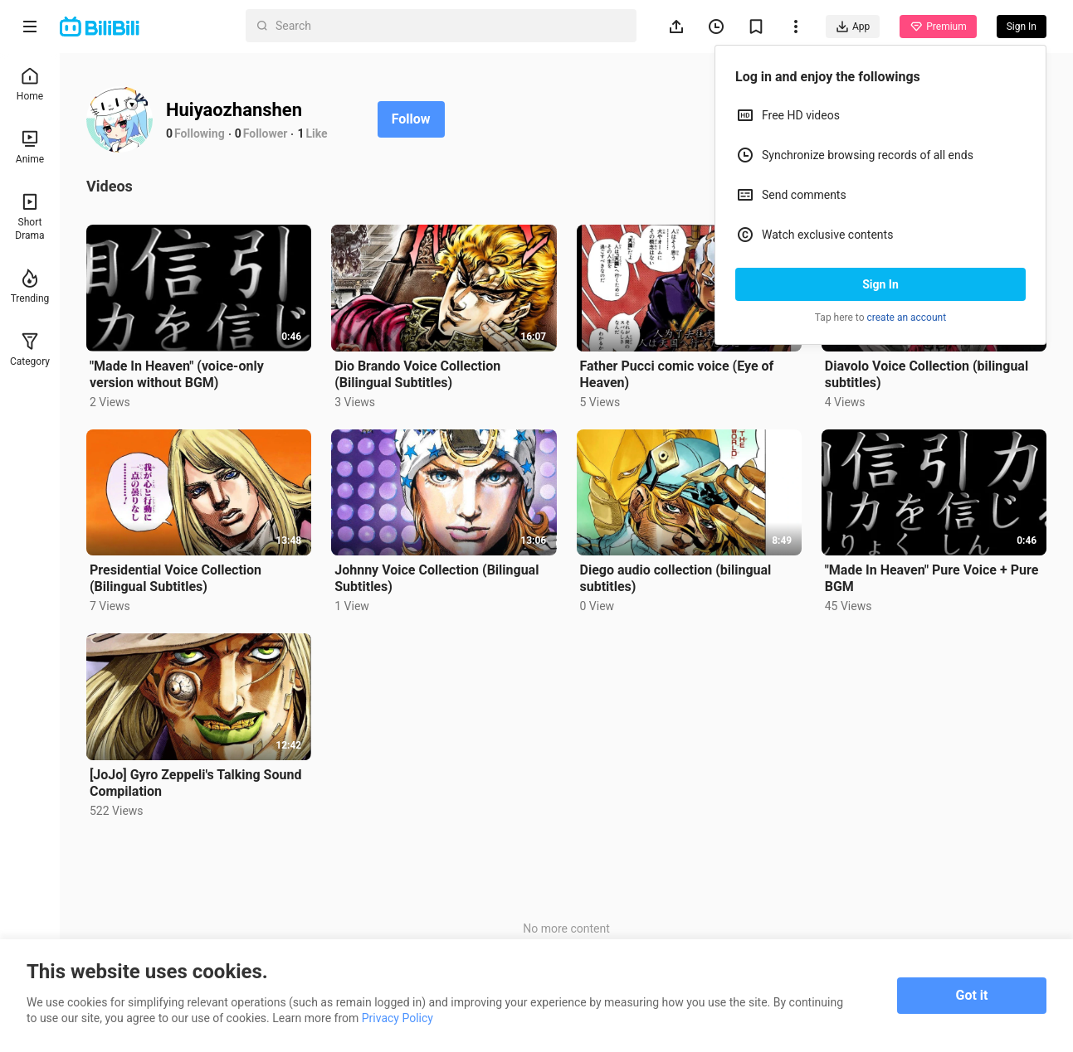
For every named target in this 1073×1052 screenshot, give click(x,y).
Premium (938, 26)
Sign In (880, 284)
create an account (907, 317)
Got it (972, 995)
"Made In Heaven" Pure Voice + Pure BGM (932, 578)
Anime (30, 147)
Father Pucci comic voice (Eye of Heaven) (677, 374)
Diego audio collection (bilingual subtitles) (676, 578)
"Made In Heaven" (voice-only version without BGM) (177, 374)
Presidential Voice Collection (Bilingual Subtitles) (175, 578)
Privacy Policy (397, 1018)
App (853, 26)
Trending (30, 286)
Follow (411, 119)
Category (30, 349)
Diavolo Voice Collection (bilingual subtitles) (926, 374)
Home (30, 84)
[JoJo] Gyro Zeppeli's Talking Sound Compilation (195, 783)
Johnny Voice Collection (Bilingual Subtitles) (436, 578)
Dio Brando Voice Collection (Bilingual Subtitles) (417, 374)
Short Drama (29, 216)
